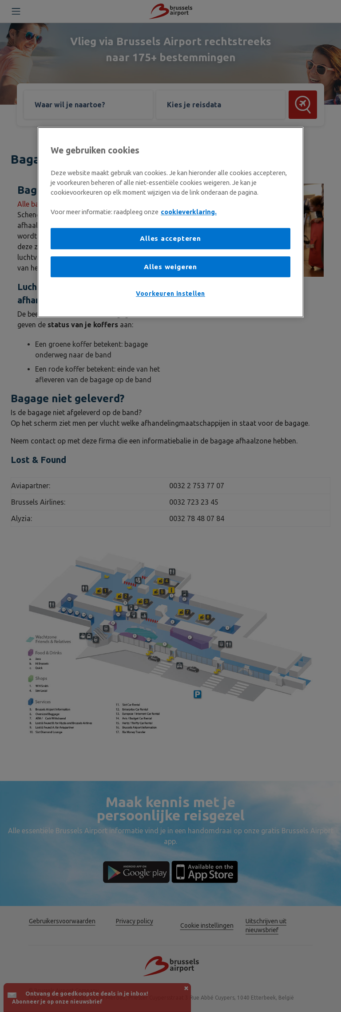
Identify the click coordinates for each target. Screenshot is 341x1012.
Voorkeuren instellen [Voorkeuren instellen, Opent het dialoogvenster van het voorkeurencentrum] (170, 293)
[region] (170, 222)
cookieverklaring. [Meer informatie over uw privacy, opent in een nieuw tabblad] (189, 212)
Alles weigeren (170, 267)
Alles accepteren (170, 238)
